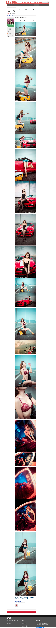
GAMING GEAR (32, 4)
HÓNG (34, 2)
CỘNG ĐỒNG (37, 2)
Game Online (13, 7)
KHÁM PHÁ (26, 2)
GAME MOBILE (19, 2)
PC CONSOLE (21, 615)
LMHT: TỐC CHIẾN (26, 4)
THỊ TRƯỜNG (17, 615)
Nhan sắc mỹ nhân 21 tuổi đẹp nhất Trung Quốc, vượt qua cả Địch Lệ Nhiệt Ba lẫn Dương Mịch (10, 30)
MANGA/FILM (31, 2)
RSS (32, 615)
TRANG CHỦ (9, 615)
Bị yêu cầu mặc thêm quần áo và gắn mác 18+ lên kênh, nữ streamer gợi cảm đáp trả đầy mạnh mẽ (10, 35)
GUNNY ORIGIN (11, 4)
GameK (9, 7)
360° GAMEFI (47, 4)
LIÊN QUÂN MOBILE (20, 4)
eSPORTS (22, 2)
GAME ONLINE (37, 4)
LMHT (15, 4)
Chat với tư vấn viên (39, 627)
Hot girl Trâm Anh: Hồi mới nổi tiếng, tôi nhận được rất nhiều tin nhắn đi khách (10, 25)
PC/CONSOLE (42, 4)
